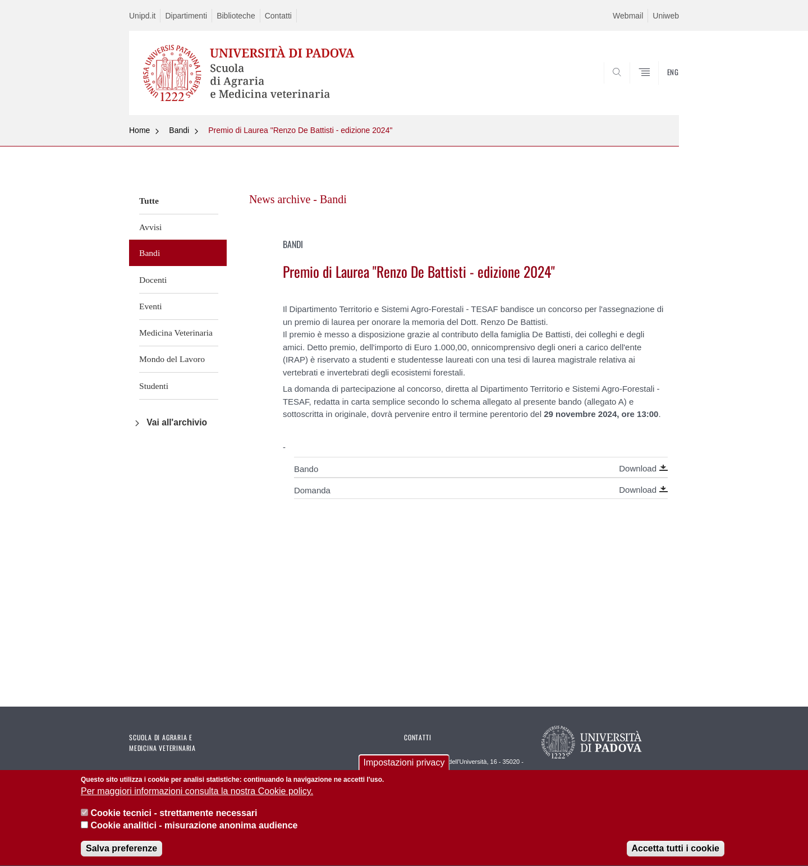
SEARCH (659, 88)
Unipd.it (142, 15)
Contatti (278, 15)
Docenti (153, 280)
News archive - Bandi (298, 199)
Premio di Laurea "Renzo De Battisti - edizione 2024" (300, 130)
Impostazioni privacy (404, 764)
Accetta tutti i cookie (675, 850)
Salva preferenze (121, 850)
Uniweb (666, 15)
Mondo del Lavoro (172, 359)
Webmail (628, 15)
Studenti (153, 386)
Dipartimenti (186, 15)
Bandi (179, 130)
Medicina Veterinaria (176, 332)
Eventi (150, 306)
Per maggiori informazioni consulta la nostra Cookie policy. (197, 793)
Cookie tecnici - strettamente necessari (173, 814)
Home (139, 130)
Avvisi (150, 227)
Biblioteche (236, 15)
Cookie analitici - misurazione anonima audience (193, 827)
